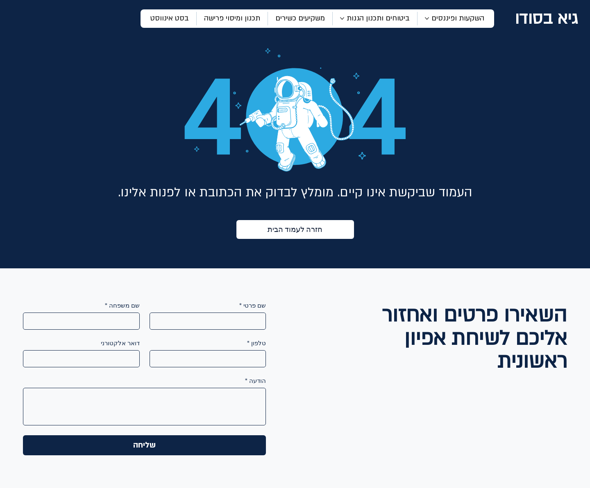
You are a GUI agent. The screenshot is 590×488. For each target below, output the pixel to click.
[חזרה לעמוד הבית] (295, 229)
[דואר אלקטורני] (83, 359)
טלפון (256, 343)
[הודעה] (144, 406)
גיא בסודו (546, 18)
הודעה (255, 381)
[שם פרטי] (210, 321)
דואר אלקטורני (120, 343)
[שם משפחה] (83, 321)
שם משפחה (122, 305)
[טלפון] (210, 359)
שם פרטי (252, 305)
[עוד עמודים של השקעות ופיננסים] (427, 18)
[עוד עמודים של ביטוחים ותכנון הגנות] (342, 18)
